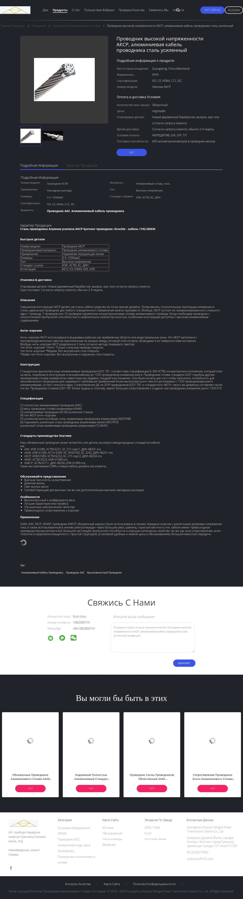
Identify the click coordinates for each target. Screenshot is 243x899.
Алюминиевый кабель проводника (42, 572)
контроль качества (78, 884)
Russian (234, 10)
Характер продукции (81, 165)
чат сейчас (212, 10)
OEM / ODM (152, 828)
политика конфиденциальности (154, 884)
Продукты (60, 10)
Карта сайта (112, 884)
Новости (178, 10)
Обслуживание (112, 833)
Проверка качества (131, 10)
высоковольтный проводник (104, 572)
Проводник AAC (75, 572)
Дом (45, 10)
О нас (76, 10)
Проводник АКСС (69, 839)
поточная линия (155, 839)
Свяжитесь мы (158, 10)
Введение (108, 844)
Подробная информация (39, 165)
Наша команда (112, 839)
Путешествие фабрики (99, 10)
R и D (148, 833)
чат (131, 152)
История (108, 828)
